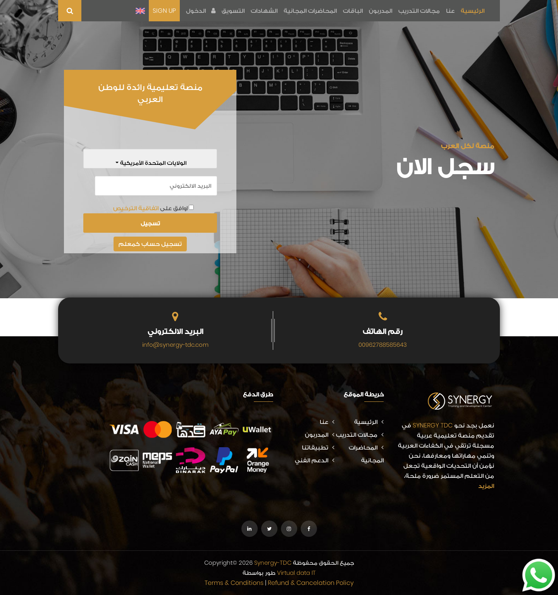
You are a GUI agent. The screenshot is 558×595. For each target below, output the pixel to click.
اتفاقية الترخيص (135, 208)
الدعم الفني (314, 460)
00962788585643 (382, 345)
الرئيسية (472, 10)
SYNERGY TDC (433, 425)
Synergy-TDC (272, 563)
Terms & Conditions (234, 582)
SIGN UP (164, 10)
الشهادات (264, 10)
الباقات (353, 10)
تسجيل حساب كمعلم (150, 243)
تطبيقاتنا (318, 447)
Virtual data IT (296, 573)
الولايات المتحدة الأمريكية (152, 163)
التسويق (233, 10)
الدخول (200, 10)
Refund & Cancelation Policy (311, 582)
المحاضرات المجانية (310, 10)
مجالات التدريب (419, 10)
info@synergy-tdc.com (175, 345)
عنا (450, 10)
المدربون (380, 10)
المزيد (486, 485)
